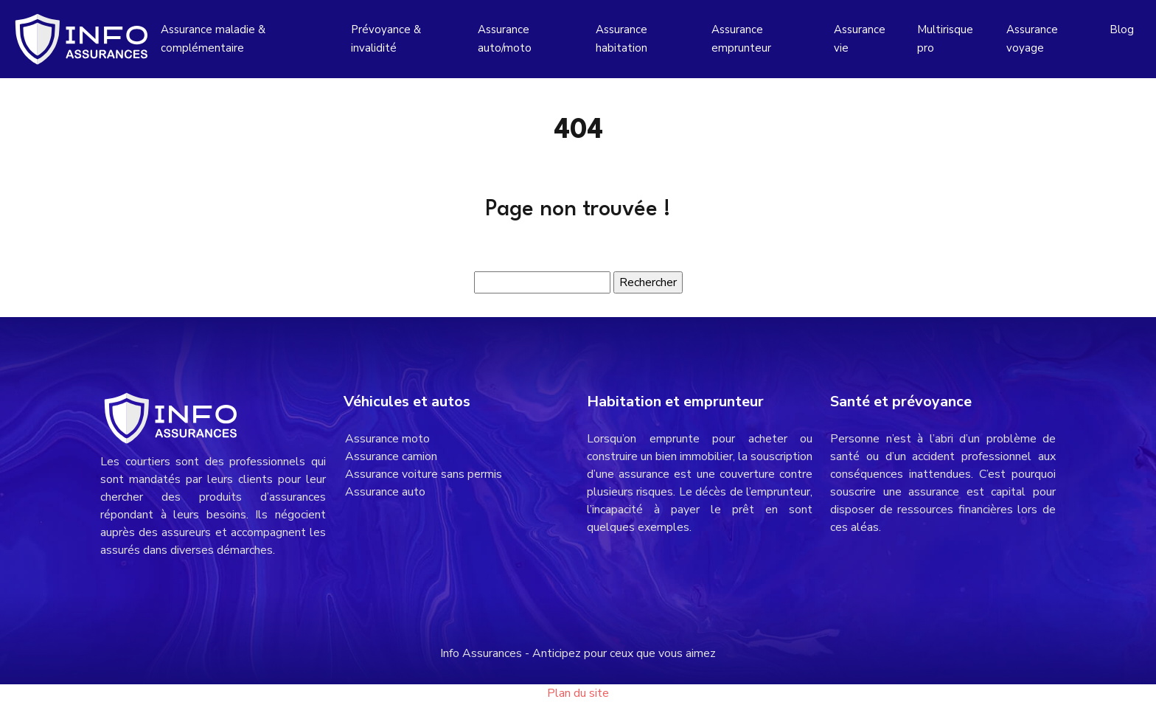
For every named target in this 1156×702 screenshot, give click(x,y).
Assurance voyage (1032, 38)
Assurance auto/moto (505, 38)
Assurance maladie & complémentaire (213, 38)
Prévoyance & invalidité (386, 38)
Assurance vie (859, 38)
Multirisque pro (945, 38)
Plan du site (578, 693)
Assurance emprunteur (741, 38)
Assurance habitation (621, 38)
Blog (1122, 29)
